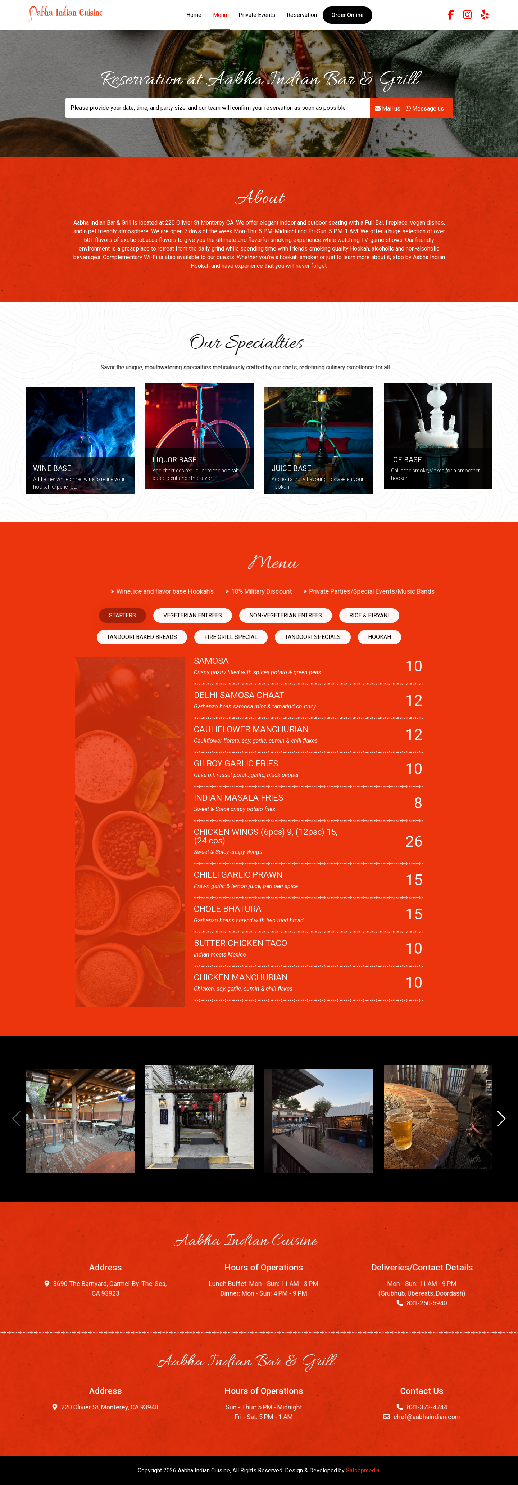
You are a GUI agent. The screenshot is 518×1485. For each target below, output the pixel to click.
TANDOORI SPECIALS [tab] (78, 637)
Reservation (302, 15)
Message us (425, 105)
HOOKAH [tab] (144, 637)
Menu (220, 15)
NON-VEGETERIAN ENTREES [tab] (50, 615)
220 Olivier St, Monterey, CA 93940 (212, 1407)
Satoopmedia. (363, 1470)
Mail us (387, 105)
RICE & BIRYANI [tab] (134, 615)
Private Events (256, 15)
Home (193, 15)
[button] (347, 15)
